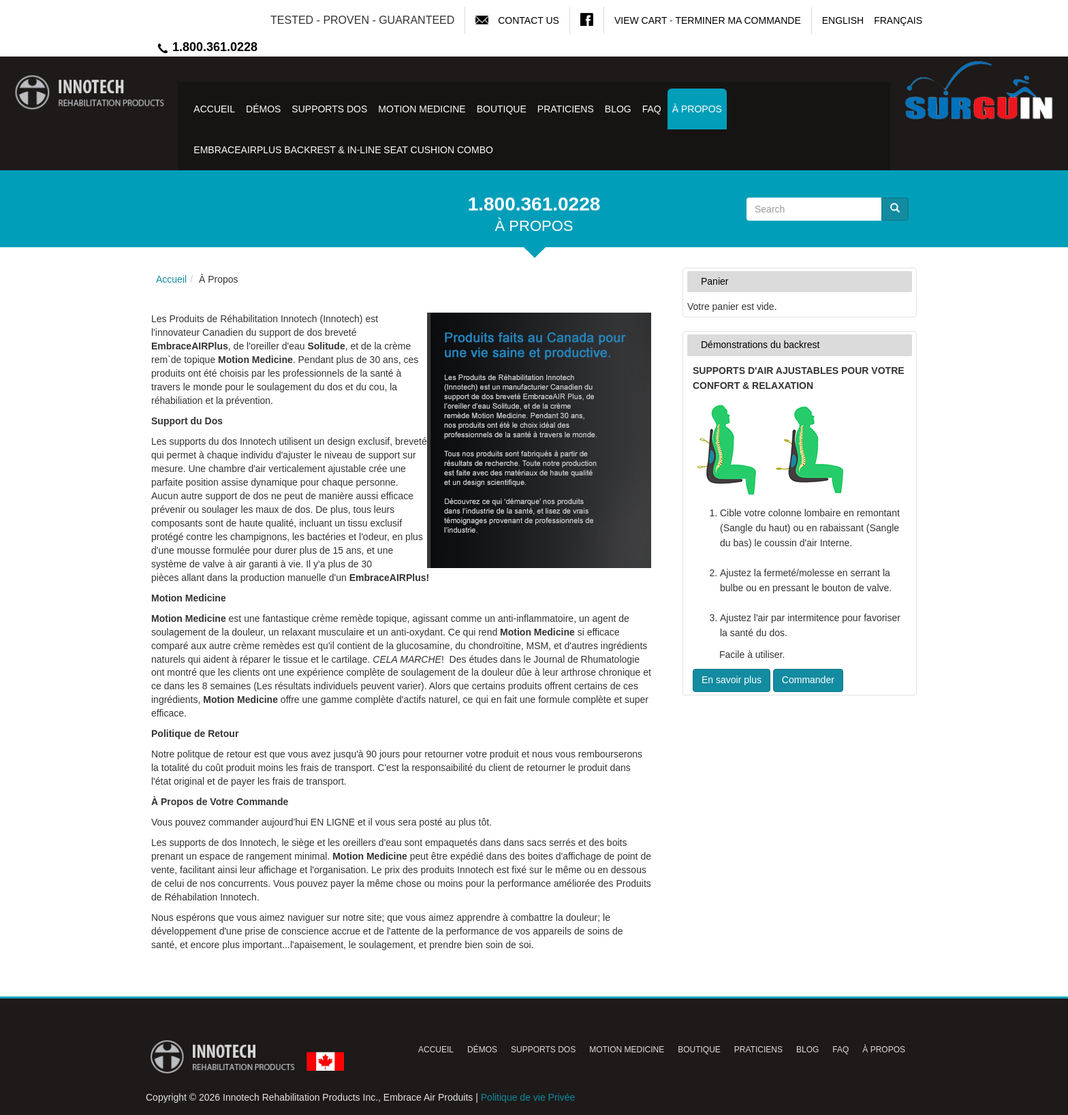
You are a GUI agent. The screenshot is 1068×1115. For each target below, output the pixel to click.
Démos (263, 109)
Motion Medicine (421, 109)
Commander (808, 679)
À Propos (697, 109)
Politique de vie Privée (528, 1097)
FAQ (651, 109)
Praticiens (565, 109)
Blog (618, 109)
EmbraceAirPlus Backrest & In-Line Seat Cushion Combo (343, 149)
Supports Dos (329, 109)
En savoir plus (731, 679)
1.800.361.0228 (206, 47)
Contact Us (528, 20)
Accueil (214, 109)
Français (898, 20)
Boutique (502, 109)
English (843, 20)
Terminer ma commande (737, 20)
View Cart (640, 20)
